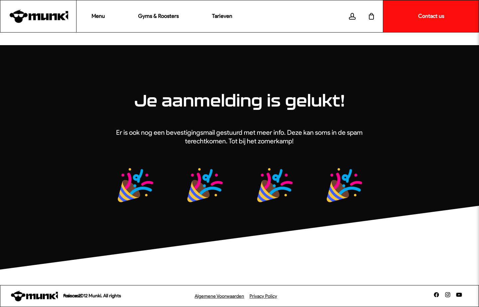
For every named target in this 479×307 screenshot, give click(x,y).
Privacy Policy (263, 296)
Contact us (431, 16)
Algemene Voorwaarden (219, 296)
